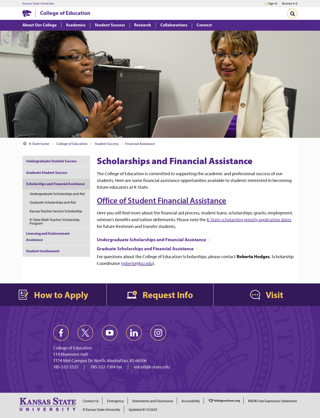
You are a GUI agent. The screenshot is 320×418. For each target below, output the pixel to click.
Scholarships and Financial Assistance (55, 183)
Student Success (107, 144)
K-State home (36, 144)
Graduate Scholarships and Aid (53, 202)
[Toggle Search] (292, 13)
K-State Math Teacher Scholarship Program (54, 221)
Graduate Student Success (46, 172)
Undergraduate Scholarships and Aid (57, 194)
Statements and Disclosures (152, 401)
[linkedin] (134, 333)
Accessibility (191, 401)
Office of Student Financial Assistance (161, 200)
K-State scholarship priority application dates (249, 219)
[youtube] (110, 333)
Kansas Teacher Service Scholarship (56, 211)
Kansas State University (38, 3)
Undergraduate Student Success (51, 161)
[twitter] (85, 333)
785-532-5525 (65, 367)
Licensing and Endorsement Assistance (48, 236)
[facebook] (61, 333)
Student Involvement (42, 251)
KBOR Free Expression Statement (272, 401)
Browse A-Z (289, 3)
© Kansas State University (101, 409)
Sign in (272, 3)
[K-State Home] (27, 13)
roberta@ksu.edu (137, 263)
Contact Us (91, 401)
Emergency (115, 401)
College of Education (65, 12)
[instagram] (158, 333)
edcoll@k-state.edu (152, 367)
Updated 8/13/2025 (143, 409)
